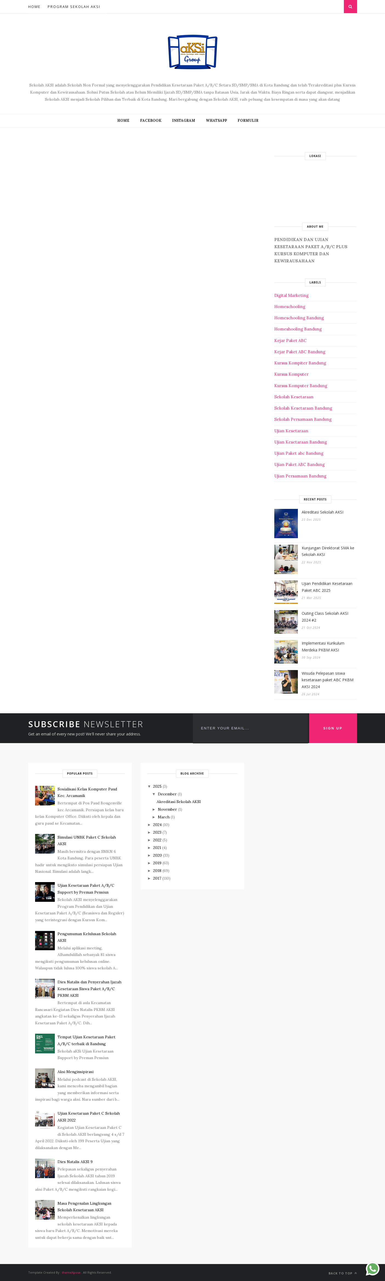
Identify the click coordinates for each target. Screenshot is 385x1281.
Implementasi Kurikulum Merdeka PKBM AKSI (323, 646)
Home (34, 6)
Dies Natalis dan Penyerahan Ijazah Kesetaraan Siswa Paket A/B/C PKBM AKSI (89, 988)
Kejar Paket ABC (290, 340)
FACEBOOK (150, 120)
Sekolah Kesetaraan (293, 396)
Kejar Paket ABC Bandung (299, 351)
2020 (157, 855)
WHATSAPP (216, 120)
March (164, 817)
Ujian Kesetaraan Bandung (300, 442)
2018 (157, 870)
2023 (157, 832)
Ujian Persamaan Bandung (300, 476)
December (167, 794)
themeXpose (71, 1272)
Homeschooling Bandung (299, 317)
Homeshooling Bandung (298, 329)
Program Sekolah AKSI (74, 6)
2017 (157, 878)
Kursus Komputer (291, 374)
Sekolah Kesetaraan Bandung (303, 408)
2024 (157, 824)
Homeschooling (289, 306)
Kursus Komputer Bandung (300, 385)
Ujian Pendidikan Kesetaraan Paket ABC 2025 (327, 587)
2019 (157, 862)
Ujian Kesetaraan (291, 430)
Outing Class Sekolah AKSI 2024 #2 (325, 617)
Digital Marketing (291, 295)
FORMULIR (248, 120)
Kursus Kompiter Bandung (300, 363)
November (167, 809)
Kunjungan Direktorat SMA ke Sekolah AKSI (328, 551)
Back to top (343, 1273)
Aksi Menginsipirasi (75, 1071)
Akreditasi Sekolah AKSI (322, 512)
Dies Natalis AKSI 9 (75, 1161)
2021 (157, 847)
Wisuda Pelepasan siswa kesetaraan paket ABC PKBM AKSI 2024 (327, 680)
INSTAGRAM (183, 120)
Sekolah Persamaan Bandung (303, 419)
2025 (157, 786)
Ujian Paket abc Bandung (298, 453)
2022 (157, 839)
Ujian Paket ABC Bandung (299, 464)
